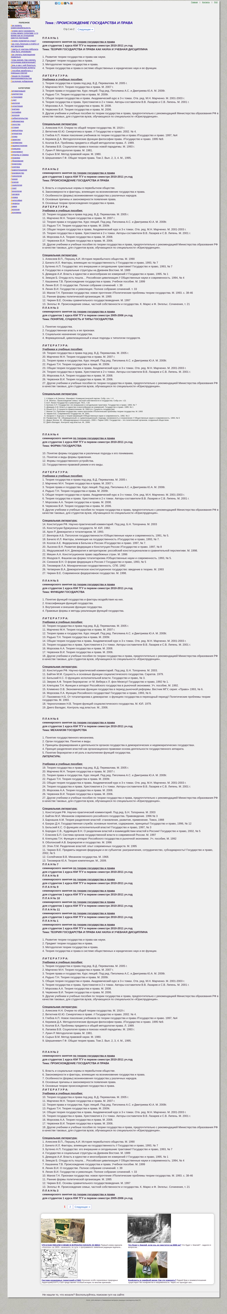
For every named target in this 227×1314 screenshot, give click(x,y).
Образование (17, 161)
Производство (17, 173)
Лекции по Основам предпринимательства (21, 77)
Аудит (14, 100)
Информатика (17, 121)
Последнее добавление (22, 81)
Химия (14, 206)
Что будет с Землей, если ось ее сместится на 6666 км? (154, 1245)
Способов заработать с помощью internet (22, 71)
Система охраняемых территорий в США (61, 1280)
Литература (16, 133)
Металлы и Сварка (20, 155)
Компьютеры (17, 130)
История (15, 127)
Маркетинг (16, 139)
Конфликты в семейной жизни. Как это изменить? (152, 1280)
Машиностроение (19, 145)
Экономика (16, 212)
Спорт (14, 188)
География (16, 112)
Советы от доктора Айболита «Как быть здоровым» (24, 50)
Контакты (206, 2)
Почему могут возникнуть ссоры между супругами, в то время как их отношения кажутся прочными (24, 34)
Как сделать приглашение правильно (23, 55)
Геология (15, 115)
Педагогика (16, 164)
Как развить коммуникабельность (21, 26)
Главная (194, 2)
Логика (14, 136)
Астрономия (16, 97)
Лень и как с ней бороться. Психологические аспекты (23, 66)
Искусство (15, 124)
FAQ (216, 2)
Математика (16, 142)
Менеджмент (17, 152)
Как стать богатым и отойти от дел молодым (25, 45)
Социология (16, 185)
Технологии (16, 191)
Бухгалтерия (17, 106)
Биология (15, 103)
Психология (16, 176)
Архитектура (17, 94)
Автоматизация (18, 91)
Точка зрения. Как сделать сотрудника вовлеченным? (23, 61)
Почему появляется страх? (23, 41)
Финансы (15, 203)
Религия (15, 182)
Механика (15, 158)
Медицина (16, 148)
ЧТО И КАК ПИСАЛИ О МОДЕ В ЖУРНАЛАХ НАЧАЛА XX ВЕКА (71, 1245)
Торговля (15, 194)
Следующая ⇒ (85, 29)
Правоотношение (19, 170)
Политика (15, 167)
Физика (14, 197)
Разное (14, 179)
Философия (16, 200)
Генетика (15, 109)
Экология (15, 209)
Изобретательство (19, 118)
